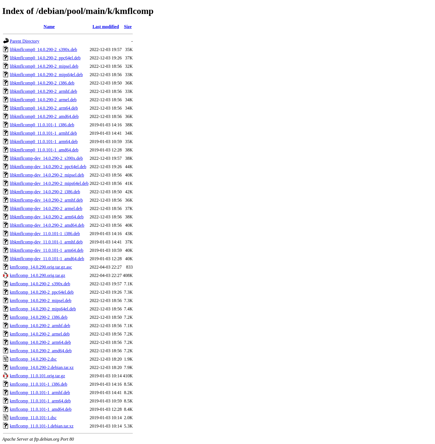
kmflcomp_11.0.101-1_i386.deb (38, 384)
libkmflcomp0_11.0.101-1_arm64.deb (44, 141)
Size (128, 26)
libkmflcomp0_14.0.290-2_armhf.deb (43, 91)
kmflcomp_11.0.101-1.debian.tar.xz (41, 426)
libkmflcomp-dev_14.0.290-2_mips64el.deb (49, 183)
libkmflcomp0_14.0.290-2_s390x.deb (43, 49)
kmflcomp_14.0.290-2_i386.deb (39, 317)
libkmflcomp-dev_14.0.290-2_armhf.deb (46, 200)
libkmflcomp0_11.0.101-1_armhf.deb (43, 133)
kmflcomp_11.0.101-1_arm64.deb (40, 401)
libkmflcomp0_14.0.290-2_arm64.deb (44, 108)
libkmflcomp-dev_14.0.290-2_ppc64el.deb (48, 166)
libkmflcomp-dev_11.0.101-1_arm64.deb (46, 250)
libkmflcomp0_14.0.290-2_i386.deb (42, 83)
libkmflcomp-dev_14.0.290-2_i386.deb (45, 191)
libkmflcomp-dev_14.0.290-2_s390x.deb (46, 158)
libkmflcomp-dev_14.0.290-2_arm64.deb (46, 216)
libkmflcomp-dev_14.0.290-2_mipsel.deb (47, 175)
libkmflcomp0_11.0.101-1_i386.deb (42, 124)
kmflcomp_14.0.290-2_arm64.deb (40, 342)
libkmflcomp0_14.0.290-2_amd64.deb (44, 116)
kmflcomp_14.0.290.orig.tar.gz (37, 275)
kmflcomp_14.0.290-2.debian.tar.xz (42, 367)
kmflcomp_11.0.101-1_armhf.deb (40, 392)
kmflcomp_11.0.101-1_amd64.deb (40, 409)
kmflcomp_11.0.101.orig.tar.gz (37, 375)
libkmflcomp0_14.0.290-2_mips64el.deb (46, 74)
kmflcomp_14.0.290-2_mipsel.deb (40, 300)
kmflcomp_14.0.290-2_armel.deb (40, 334)
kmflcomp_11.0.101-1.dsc (33, 417)
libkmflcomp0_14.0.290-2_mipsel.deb (44, 66)
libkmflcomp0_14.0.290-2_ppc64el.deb (45, 58)
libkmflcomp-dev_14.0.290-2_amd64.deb (47, 225)
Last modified (105, 26)
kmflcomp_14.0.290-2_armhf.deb (40, 325)
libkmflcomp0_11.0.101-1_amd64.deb (44, 150)
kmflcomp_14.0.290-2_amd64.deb (41, 350)
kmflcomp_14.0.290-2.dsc (33, 359)
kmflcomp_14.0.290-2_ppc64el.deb (42, 292)
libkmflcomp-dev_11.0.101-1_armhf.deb (46, 242)
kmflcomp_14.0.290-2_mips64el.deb (43, 309)
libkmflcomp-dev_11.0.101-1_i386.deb (45, 233)
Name (49, 26)
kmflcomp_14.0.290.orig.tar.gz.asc (41, 267)
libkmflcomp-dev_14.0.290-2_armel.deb (46, 208)
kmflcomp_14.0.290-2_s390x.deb (40, 283)
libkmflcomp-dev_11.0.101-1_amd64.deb (47, 258)
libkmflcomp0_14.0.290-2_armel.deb (43, 99)
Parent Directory (24, 41)
